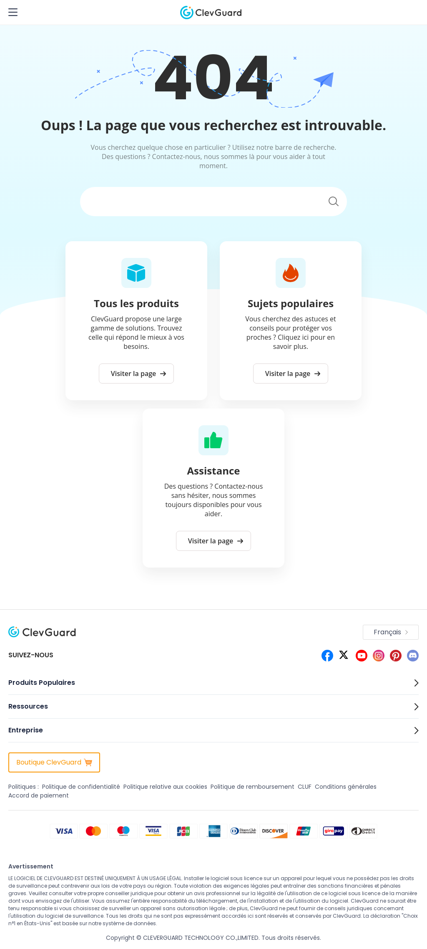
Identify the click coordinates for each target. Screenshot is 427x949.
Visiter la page (138, 373)
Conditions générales (346, 786)
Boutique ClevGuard (54, 762)
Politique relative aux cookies (165, 786)
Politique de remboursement (252, 786)
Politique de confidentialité (81, 786)
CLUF (304, 786)
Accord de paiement (38, 795)
